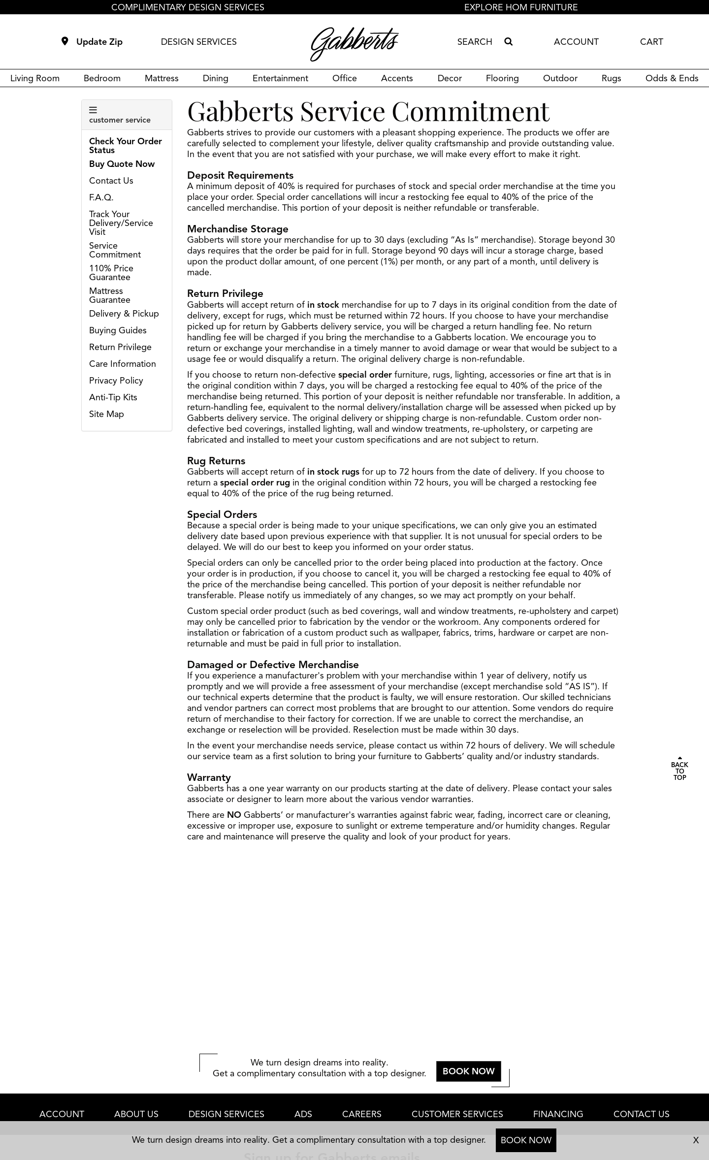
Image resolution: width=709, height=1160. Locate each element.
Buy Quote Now (122, 164)
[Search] (508, 41)
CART (651, 41)
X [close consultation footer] (696, 1140)
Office (344, 78)
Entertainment (280, 78)
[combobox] (478, 42)
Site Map (106, 414)
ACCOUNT (576, 41)
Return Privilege (120, 347)
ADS (303, 1114)
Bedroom (102, 78)
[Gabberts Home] (354, 44)
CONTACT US (641, 1114)
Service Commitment (115, 250)
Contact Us (111, 180)
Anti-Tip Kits (113, 397)
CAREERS (362, 1114)
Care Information (122, 363)
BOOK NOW (526, 1140)
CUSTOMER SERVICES (457, 1114)
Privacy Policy (116, 380)
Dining (215, 78)
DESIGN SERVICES (199, 41)
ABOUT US (136, 1114)
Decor (450, 78)
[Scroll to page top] (679, 768)
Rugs (611, 78)
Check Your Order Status (125, 146)
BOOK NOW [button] (469, 1071)
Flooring (502, 78)
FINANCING (558, 1114)
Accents (397, 78)
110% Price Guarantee (111, 273)
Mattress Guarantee (109, 295)
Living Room (35, 78)
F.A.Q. (101, 197)
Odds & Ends (672, 78)
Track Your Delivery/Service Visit (121, 223)
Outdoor (560, 78)
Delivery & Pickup (124, 313)
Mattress (162, 78)
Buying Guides (118, 330)
